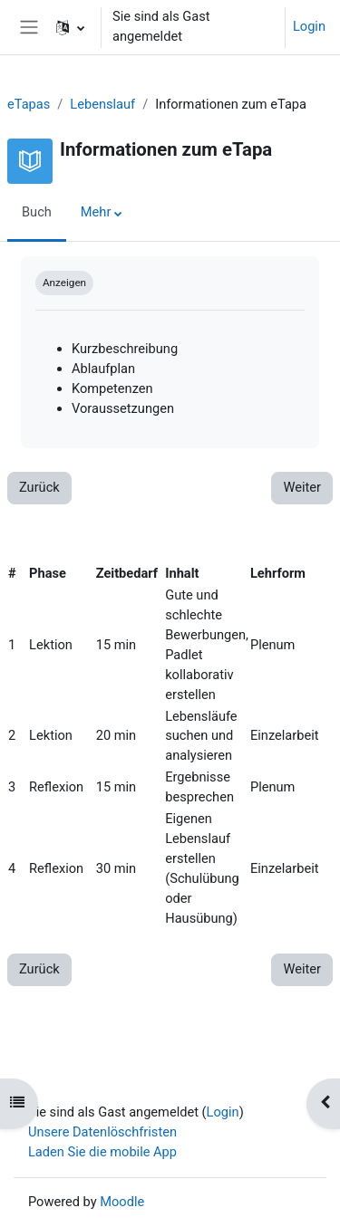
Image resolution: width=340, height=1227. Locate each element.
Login (309, 26)
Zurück (39, 487)
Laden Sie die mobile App (102, 1152)
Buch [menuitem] (37, 212)
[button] (70, 27)
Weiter (302, 487)
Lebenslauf (102, 104)
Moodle (122, 1201)
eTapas (28, 104)
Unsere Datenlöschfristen (102, 1132)
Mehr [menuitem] (96, 212)
